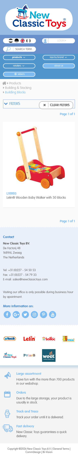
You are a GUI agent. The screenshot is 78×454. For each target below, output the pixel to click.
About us (58, 66)
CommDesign (33, 452)
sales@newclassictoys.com (30, 279)
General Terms (61, 449)
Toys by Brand (59, 57)
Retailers (19, 65)
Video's (19, 74)
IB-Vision (47, 452)
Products (19, 57)
